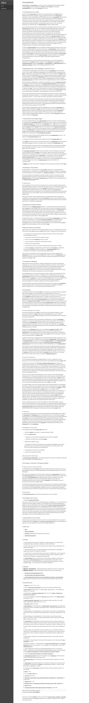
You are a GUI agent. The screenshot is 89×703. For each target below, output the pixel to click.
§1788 (42, 254)
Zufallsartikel (3, 8)
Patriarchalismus (41, 76)
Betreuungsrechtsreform (29, 123)
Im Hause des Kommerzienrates (46, 521)
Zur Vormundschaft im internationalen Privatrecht (34, 575)
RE (31, 603)
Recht (23, 73)
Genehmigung (27, 415)
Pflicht (38, 312)
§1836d (55, 395)
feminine (37, 152)
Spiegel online (60, 677)
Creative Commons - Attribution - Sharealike (57, 696)
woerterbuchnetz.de (28, 646)
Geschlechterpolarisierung (27, 79)
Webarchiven (53, 655)
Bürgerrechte (57, 113)
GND (34, 692)
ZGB (46, 503)
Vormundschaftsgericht (32, 477)
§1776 (35, 208)
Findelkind (45, 188)
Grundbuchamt (35, 424)
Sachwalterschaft (54, 135)
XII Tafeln (56, 14)
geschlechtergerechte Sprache (28, 156)
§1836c (42, 389)
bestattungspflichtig (49, 340)
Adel (31, 88)
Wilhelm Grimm (55, 643)
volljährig (31, 432)
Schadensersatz (59, 254)
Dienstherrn (55, 247)
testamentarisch (56, 474)
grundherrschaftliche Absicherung (49, 83)
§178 (56, 480)
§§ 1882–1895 (39, 429)
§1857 (48, 333)
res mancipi (57, 61)
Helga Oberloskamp (29, 558)
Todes (27, 208)
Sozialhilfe (59, 387)
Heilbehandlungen (26, 343)
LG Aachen (27, 675)
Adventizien (27, 533)
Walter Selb (36, 600)
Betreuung (28, 126)
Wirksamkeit (43, 422)
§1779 (30, 269)
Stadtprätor (61, 39)
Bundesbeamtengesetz (52, 249)
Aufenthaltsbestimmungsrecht (44, 132)
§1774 (24, 194)
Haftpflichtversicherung (50, 353)
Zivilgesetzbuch (54, 141)
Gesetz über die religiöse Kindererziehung (52, 342)
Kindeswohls (59, 110)
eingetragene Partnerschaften (34, 300)
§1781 (23, 224)
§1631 (24, 131)
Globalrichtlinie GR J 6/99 (30, 655)
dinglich (32, 61)
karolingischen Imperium (61, 82)
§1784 (33, 249)
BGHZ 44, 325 (28, 685)
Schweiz (26, 141)
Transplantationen (52, 339)
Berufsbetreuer (63, 283)
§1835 (48, 382)
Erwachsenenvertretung (33, 136)
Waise (26, 529)
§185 (37, 481)
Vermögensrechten (42, 24)
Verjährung (46, 352)
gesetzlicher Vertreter (36, 122)
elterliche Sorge (31, 129)
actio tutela (30, 53)
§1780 (63, 222)
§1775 (24, 299)
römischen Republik (32, 47)
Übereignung (50, 61)
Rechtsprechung (42, 178)
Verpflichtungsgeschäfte (27, 63)
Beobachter (49, 687)
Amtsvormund (46, 198)
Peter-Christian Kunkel (34, 559)
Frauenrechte (35, 114)
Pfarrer (65, 163)
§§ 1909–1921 (62, 126)
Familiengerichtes (33, 322)
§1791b (49, 277)
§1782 (43, 215)
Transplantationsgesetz (27, 340)
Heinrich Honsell (27, 589)
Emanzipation (59, 107)
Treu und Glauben (62, 53)
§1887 (40, 291)
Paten (48, 224)
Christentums (58, 89)
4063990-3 (37, 692)
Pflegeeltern (28, 296)
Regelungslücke (50, 302)
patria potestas (59, 15)
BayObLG (27, 681)
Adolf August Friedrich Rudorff (34, 587)
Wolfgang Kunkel (60, 596)
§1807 (57, 329)
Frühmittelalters (53, 70)
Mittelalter (25, 163)
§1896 (36, 126)
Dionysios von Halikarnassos (38, 593)
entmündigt (33, 125)
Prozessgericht (25, 424)
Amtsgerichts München (42, 299)
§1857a (38, 335)
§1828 (25, 418)
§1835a (59, 377)
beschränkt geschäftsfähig (46, 219)
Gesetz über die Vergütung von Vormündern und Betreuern (41, 653)
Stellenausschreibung (29, 659)
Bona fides (45, 54)
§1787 (30, 257)
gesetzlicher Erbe (25, 28)
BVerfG (30, 673)
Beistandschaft (57, 143)
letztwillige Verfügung (36, 206)
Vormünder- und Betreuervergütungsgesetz (46, 363)
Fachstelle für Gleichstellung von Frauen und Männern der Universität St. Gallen (42, 651)
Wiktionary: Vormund (28, 570)
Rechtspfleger (61, 319)
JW (29, 681)
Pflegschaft (56, 126)
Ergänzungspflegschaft (29, 531)
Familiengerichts (35, 415)
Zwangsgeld (24, 254)
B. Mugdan (40, 664)
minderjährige (46, 123)
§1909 (37, 131)
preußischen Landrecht (49, 172)
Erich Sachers (27, 603)
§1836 (61, 360)
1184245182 (25, 641)
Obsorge (37, 468)
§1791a (62, 276)
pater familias (56, 17)
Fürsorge (28, 6)
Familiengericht (60, 209)
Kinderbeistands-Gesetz (29, 494)
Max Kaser (44, 596)
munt (35, 70)
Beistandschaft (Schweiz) (34, 500)
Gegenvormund (25, 332)
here (37, 698)
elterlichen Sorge (32, 434)
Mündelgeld (33, 329)
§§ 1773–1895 (44, 169)
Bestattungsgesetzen (61, 340)
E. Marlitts (35, 521)
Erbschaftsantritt (48, 63)
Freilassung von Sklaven (27, 64)
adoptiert (45, 439)
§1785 (41, 231)
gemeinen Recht (43, 120)
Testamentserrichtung (58, 63)
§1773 (24, 189)
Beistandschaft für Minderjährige (30, 457)
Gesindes (39, 108)
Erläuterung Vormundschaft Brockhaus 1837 (33, 573)
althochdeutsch (34, 5)
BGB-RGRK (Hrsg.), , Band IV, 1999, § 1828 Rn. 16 (43, 683)
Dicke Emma (42, 155)
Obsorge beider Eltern (29, 475)
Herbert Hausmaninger (29, 600)
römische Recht (33, 14)
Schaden (26, 352)
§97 (42, 249)
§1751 (37, 201)
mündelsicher (52, 329)
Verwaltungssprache (43, 159)
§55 (53, 280)
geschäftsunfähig (56, 218)
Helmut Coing (36, 668)
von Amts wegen (56, 189)
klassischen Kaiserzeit (55, 36)
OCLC (63, 640)
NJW (33, 673)
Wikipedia (35, 696)
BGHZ (26, 671)
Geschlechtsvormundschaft (30, 535)
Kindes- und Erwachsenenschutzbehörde (57, 505)
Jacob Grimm (48, 643)
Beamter (31, 247)
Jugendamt (33, 277)
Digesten (26, 585)
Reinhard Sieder (28, 621)
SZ (47, 596)
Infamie (40, 54)
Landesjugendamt (25, 276)
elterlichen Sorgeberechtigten (30, 179)
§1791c (32, 199)
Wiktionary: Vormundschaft (30, 568)
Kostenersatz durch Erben (27, 406)
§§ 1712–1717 (45, 171)
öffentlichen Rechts (26, 178)
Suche (2, 6)
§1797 (25, 306)
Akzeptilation (40, 63)
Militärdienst (26, 85)
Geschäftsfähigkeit (26, 8)
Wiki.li (3, 2)
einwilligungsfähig (61, 343)
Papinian (53, 593)
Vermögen (40, 8)
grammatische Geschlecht (29, 150)
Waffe (61, 73)
